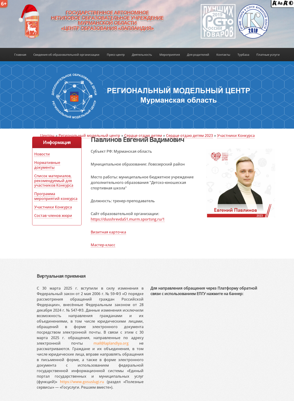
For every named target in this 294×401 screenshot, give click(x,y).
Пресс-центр (116, 55)
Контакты (223, 55)
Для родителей (198, 55)
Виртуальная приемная (61, 276)
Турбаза (243, 55)
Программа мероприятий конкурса (55, 196)
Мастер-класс (103, 244)
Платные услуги (268, 55)
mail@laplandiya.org (111, 343)
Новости (42, 154)
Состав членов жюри (53, 215)
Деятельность (142, 55)
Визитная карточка (108, 232)
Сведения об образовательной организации (66, 55)
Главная (20, 55)
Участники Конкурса (236, 135)
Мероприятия (169, 55)
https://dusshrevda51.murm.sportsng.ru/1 (128, 219)
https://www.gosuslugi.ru (82, 381)
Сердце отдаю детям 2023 (189, 135)
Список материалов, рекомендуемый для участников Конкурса (53, 180)
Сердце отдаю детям (143, 135)
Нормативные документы (47, 165)
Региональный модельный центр (89, 135)
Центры (47, 135)
